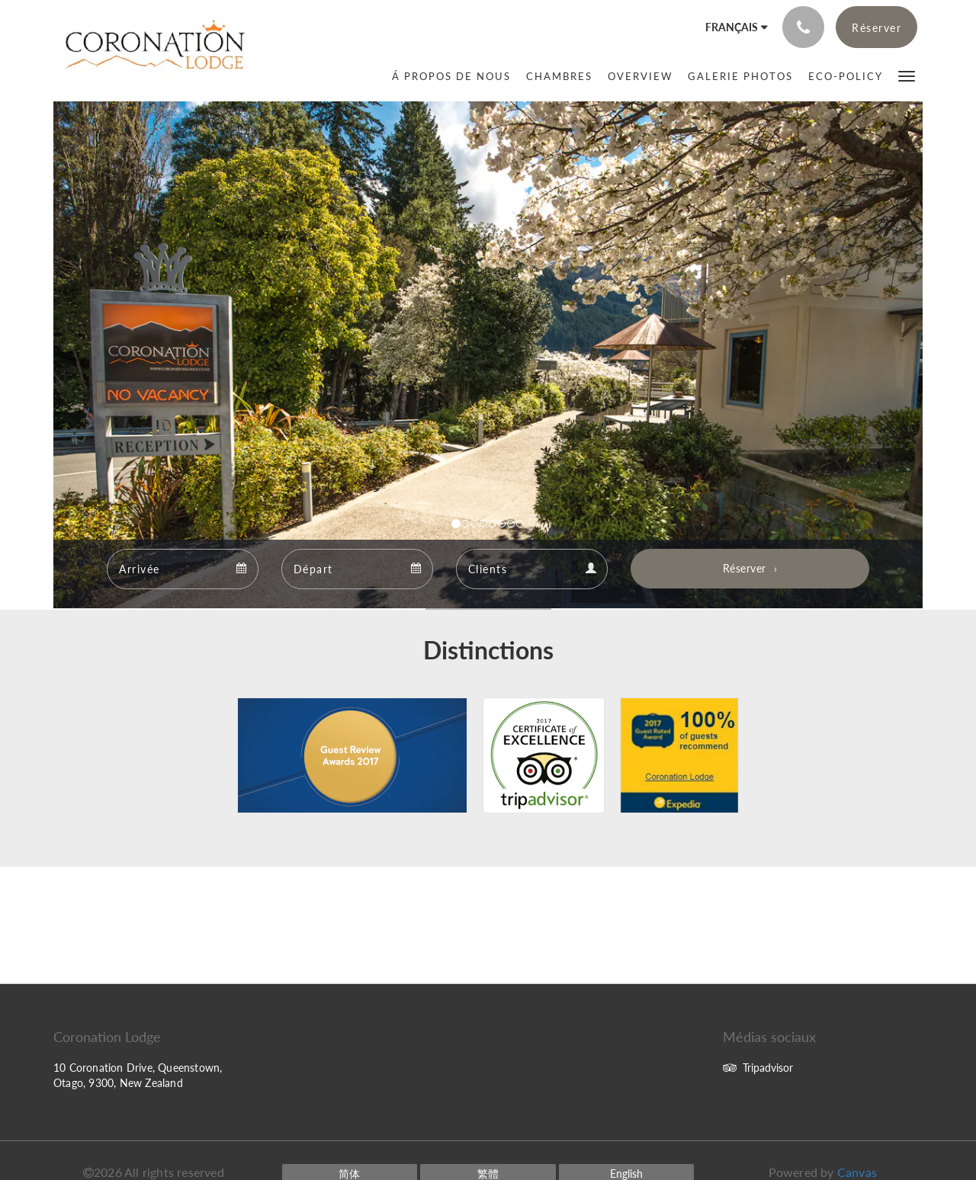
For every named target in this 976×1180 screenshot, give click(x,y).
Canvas (857, 1172)
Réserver (744, 568)
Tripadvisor (758, 1067)
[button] (907, 75)
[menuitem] (451, 76)
